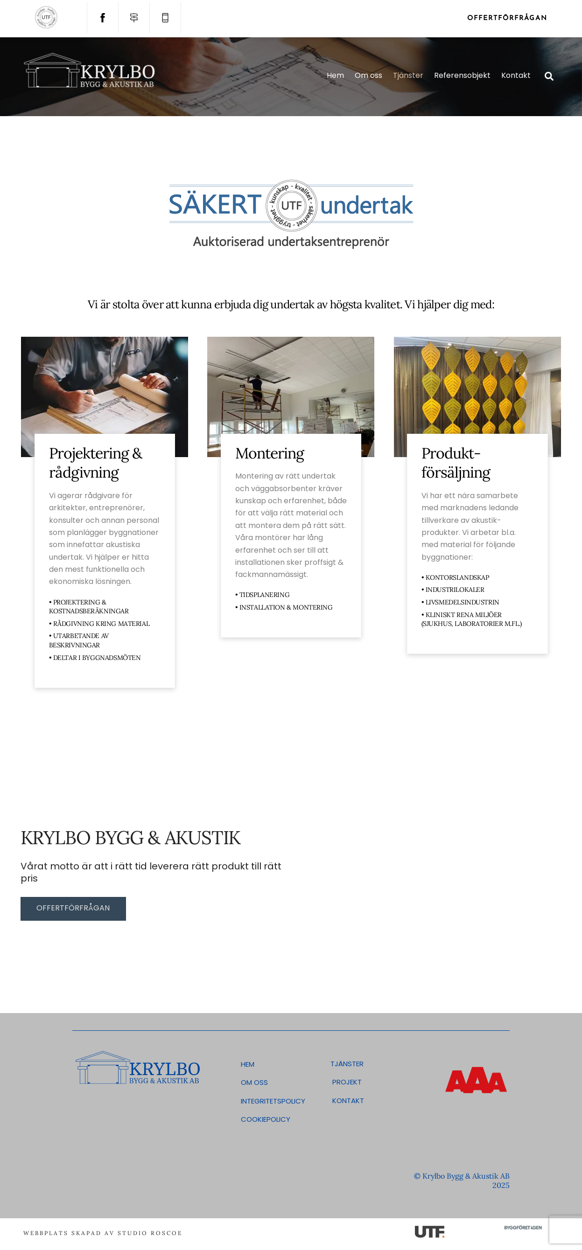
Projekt (346, 1082)
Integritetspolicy (272, 1101)
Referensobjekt (462, 75)
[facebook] (102, 17)
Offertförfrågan (507, 18)
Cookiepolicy (265, 1119)
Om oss (368, 75)
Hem (335, 75)
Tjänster (408, 75)
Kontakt (516, 75)
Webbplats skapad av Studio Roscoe (102, 1232)
